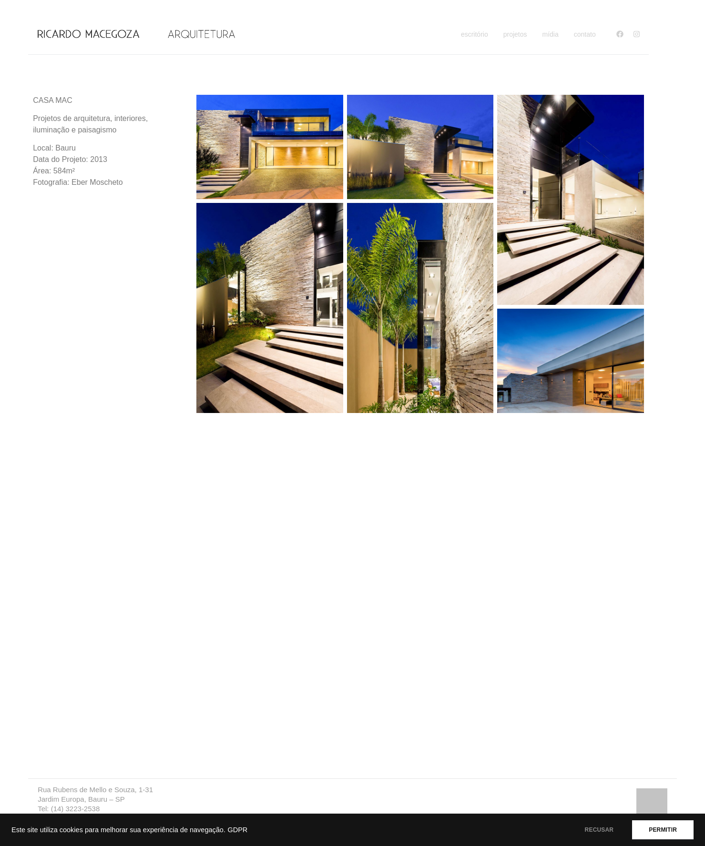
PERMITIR (663, 829)
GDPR (237, 830)
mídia (550, 34)
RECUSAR (599, 829)
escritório (474, 34)
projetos (515, 34)
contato (585, 34)
